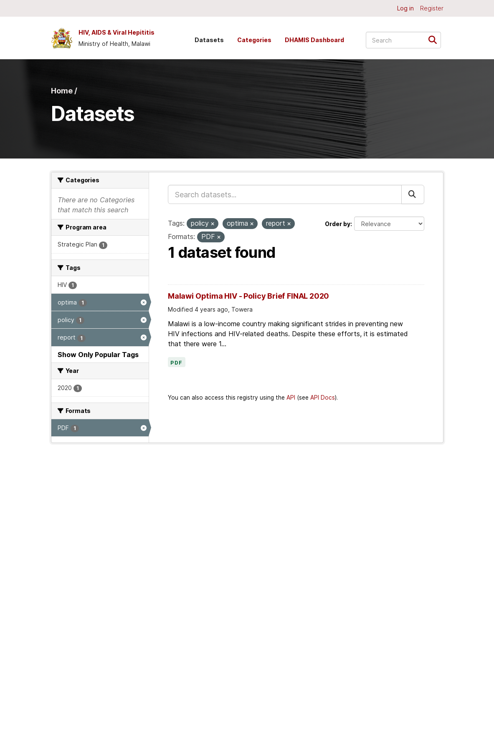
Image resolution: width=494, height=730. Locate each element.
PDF (176, 362)
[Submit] (435, 39)
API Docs (322, 397)
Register (431, 8)
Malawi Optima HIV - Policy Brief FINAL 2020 (248, 296)
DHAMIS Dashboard (314, 39)
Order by (337, 223)
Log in (405, 8)
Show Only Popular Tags (98, 354)
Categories (254, 39)
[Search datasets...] (403, 40)
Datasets (209, 39)
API (290, 397)
